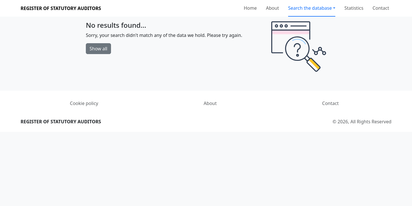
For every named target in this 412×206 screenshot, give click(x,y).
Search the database (310, 8)
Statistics (353, 8)
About (272, 8)
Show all (98, 48)
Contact (381, 8)
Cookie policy (84, 103)
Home (250, 8)
